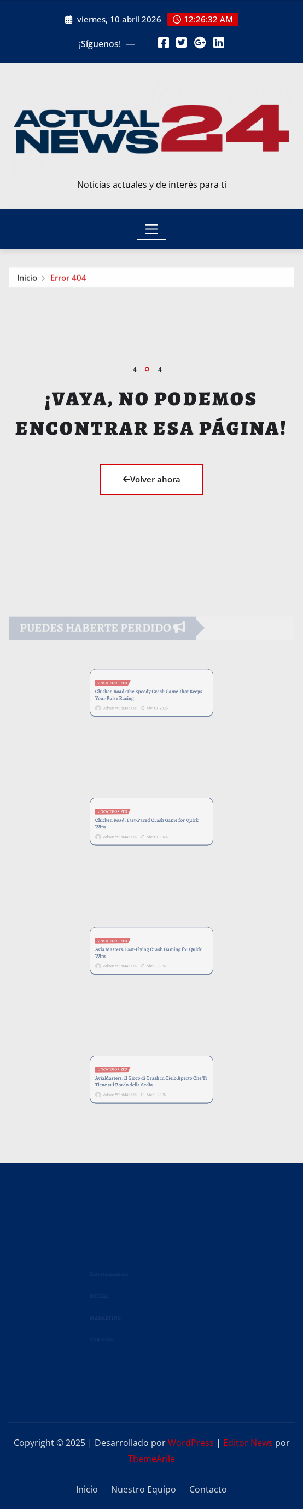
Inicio (27, 279)
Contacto (208, 1489)
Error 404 (68, 279)
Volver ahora (151, 479)
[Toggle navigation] (152, 229)
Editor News (248, 1443)
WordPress (191, 1443)
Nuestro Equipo (143, 1489)
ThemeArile (151, 1459)
